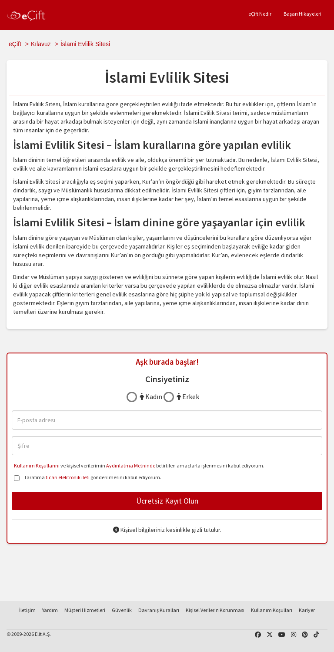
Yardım (50, 610)
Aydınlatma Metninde (130, 465)
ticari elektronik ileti (68, 477)
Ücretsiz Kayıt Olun (167, 501)
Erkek (188, 396)
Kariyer (307, 610)
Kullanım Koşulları (271, 610)
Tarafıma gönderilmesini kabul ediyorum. (87, 478)
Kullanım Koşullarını (37, 465)
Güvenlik (122, 610)
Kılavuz (41, 43)
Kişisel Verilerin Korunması (215, 610)
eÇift (15, 43)
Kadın (151, 396)
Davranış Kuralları (158, 610)
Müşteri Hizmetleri (84, 610)
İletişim (27, 610)
